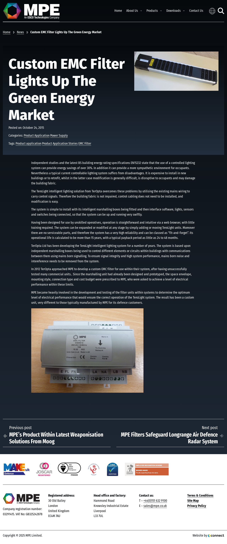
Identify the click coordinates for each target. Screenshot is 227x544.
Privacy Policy (196, 506)
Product (47, 143)
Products (152, 10)
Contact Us (196, 10)
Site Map (193, 500)
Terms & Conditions (200, 495)
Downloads (173, 10)
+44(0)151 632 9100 (155, 500)
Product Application (36, 135)
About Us (132, 10)
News (20, 32)
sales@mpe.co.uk (155, 506)
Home (118, 10)
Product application (28, 143)
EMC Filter (84, 143)
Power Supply (59, 135)
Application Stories (65, 143)
